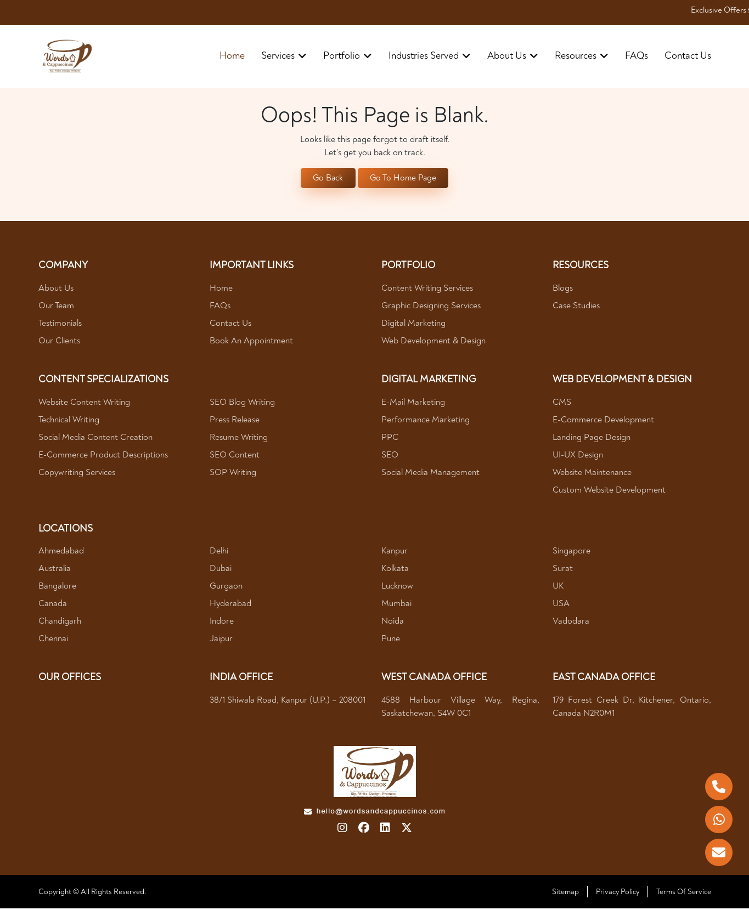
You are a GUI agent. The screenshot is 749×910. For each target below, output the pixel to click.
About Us (56, 289)
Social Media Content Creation (95, 438)
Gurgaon (226, 587)
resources (582, 55)
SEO (389, 455)
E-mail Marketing (413, 403)
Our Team (56, 307)
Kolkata (395, 569)
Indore (222, 622)
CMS (562, 403)
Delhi (219, 552)
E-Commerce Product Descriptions (103, 455)
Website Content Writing (84, 403)
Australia (54, 569)
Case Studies (576, 307)
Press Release (235, 420)
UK (558, 587)
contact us (687, 55)
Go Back (326, 178)
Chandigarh (59, 622)
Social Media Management (430, 473)
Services (284, 55)
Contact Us (230, 324)
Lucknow (397, 587)
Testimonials (60, 324)
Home (232, 55)
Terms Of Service (683, 893)
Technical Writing (68, 420)
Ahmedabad (61, 552)
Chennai (53, 640)
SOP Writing (233, 473)
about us (512, 55)
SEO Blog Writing (242, 403)
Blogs (563, 289)
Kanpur (394, 552)
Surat (563, 569)
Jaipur (221, 640)
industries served (429, 55)
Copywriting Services (76, 473)
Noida (392, 622)
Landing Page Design (591, 438)
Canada (52, 605)
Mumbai (396, 605)
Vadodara (571, 622)
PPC (389, 438)
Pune (390, 640)
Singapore (571, 552)
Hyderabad (230, 605)
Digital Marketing (413, 324)
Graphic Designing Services (431, 307)
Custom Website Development (609, 490)
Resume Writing (239, 438)
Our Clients (59, 342)
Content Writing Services (427, 289)
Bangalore (57, 587)
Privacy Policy (617, 893)
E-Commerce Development (603, 420)
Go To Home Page (404, 178)
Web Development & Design (433, 342)
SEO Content (235, 455)
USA (561, 605)
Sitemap (565, 893)
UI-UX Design (578, 455)
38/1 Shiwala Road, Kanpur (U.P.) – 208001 (287, 701)
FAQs (636, 55)
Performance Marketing (425, 420)
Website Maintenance (592, 473)
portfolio (347, 55)
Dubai (221, 569)
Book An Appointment (251, 342)
